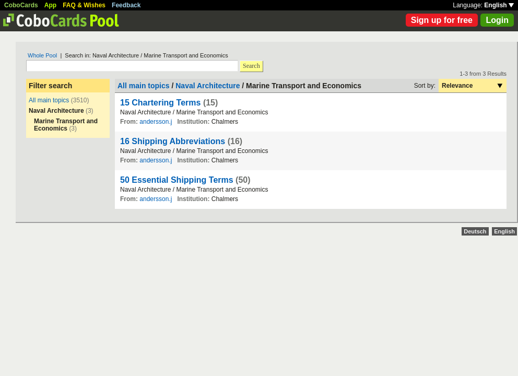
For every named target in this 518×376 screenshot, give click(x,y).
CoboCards (21, 5)
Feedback (126, 5)
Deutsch (475, 231)
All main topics (49, 100)
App (50, 5)
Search (251, 65)
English (499, 5)
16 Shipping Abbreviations (172, 141)
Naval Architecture (207, 85)
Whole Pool (42, 55)
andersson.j (155, 121)
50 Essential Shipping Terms (176, 179)
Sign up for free (442, 20)
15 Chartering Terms (160, 102)
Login (497, 20)
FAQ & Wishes (84, 5)
